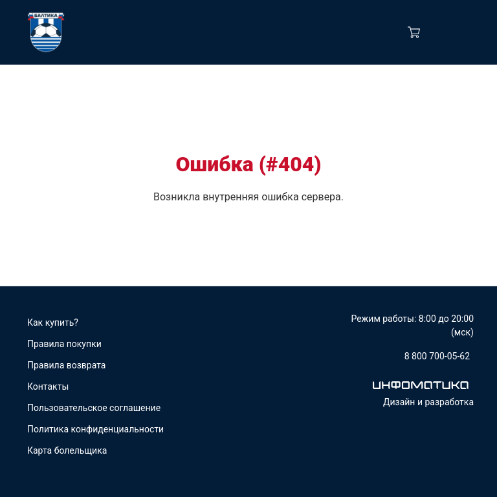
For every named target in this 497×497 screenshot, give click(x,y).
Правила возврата (66, 365)
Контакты (48, 386)
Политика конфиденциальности (95, 429)
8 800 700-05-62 (437, 356)
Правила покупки (64, 344)
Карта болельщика (67, 450)
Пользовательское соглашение (93, 408)
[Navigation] (465, 32)
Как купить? (52, 322)
